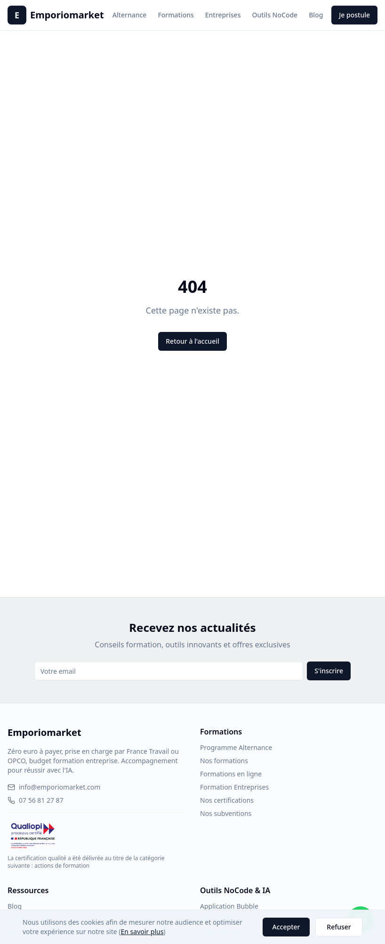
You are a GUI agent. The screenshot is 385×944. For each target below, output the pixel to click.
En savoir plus (142, 931)
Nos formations (224, 760)
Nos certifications (227, 800)
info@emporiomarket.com (54, 787)
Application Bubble (229, 906)
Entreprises (223, 14)
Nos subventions (225, 813)
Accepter (286, 926)
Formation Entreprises (234, 787)
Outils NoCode (274, 14)
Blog (316, 14)
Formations (175, 14)
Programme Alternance (236, 747)
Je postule (354, 14)
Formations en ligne (231, 773)
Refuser (339, 926)
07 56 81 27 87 (36, 800)
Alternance (129, 14)
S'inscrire (328, 670)
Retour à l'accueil (192, 341)
